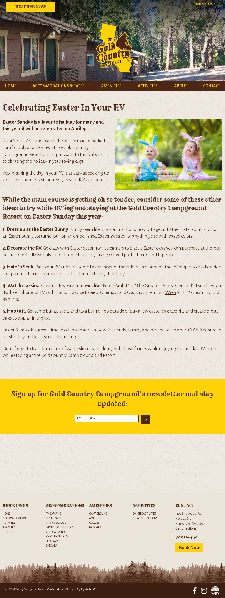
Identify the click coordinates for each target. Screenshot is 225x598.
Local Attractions (145, 518)
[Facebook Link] (195, 590)
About (180, 86)
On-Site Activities (144, 513)
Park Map (95, 527)
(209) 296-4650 (186, 537)
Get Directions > (187, 528)
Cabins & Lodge (56, 523)
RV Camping (53, 513)
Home (10, 86)
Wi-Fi (170, 292)
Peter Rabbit (115, 285)
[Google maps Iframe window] (112, 461)
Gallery (94, 523)
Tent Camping (55, 518)
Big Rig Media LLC (86, 589)
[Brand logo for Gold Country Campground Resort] (112, 78)
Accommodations (15, 518)
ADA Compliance (54, 589)
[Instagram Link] (203, 590)
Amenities (111, 86)
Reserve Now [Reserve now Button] (30, 6)
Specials (51, 545)
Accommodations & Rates (59, 86)
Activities (148, 86)
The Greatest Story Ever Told (164, 285)
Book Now (189, 547)
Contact (211, 86)
